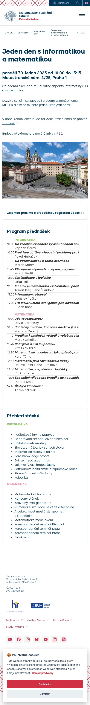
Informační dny (39, 32)
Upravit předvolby (42, 673)
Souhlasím (45, 684)
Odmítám (45, 693)
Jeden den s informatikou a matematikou (59, 32)
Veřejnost (23, 33)
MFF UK (8, 33)
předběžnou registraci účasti (58, 213)
